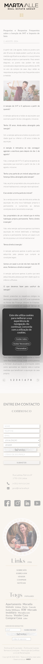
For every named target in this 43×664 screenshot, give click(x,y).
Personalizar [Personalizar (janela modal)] (21, 348)
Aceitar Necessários (21, 344)
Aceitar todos (21, 339)
